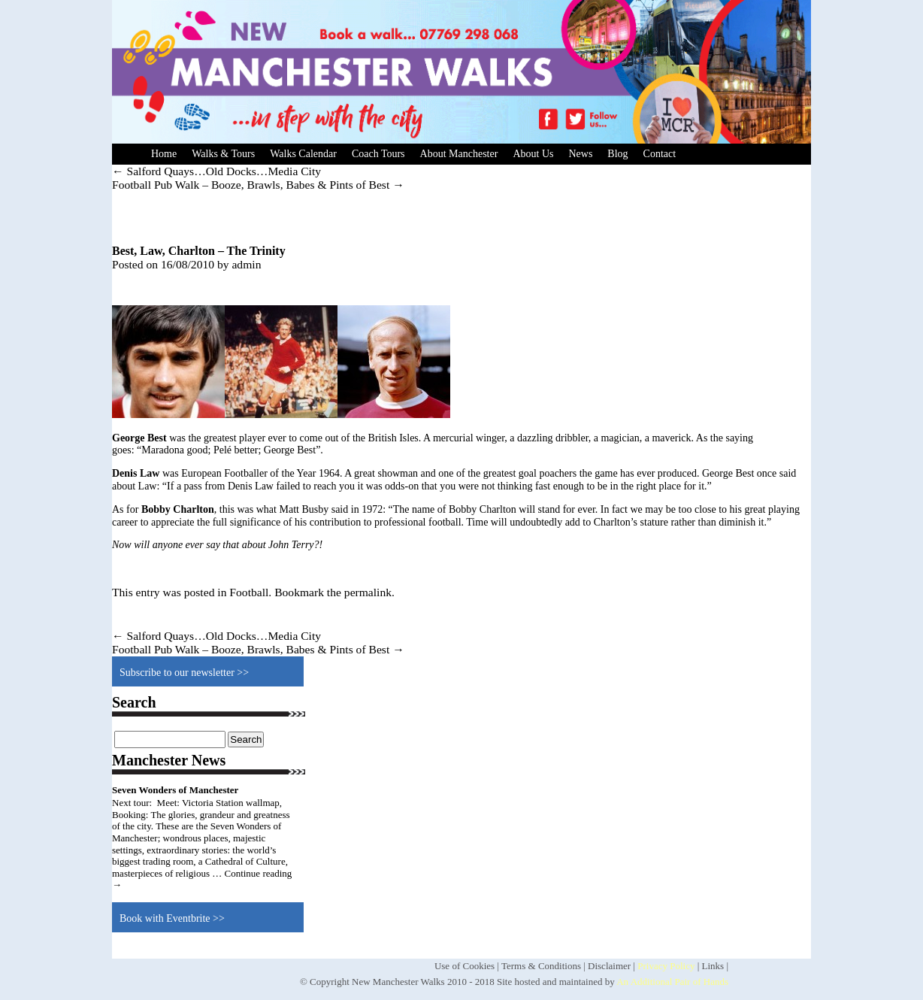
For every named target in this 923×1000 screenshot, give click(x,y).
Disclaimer (609, 965)
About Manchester (459, 153)
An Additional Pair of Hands (672, 981)
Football (248, 592)
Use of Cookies (464, 965)
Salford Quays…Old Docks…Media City (216, 171)
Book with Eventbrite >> (172, 918)
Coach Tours (378, 153)
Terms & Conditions (541, 965)
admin (246, 264)
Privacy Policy (666, 965)
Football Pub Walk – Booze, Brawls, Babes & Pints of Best (258, 184)
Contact (659, 153)
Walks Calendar (303, 153)
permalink (368, 592)
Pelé (222, 450)
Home (164, 153)
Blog (617, 153)
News (580, 153)
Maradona (162, 450)
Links (713, 965)
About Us (533, 153)
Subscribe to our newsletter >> (184, 672)
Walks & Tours (223, 153)
